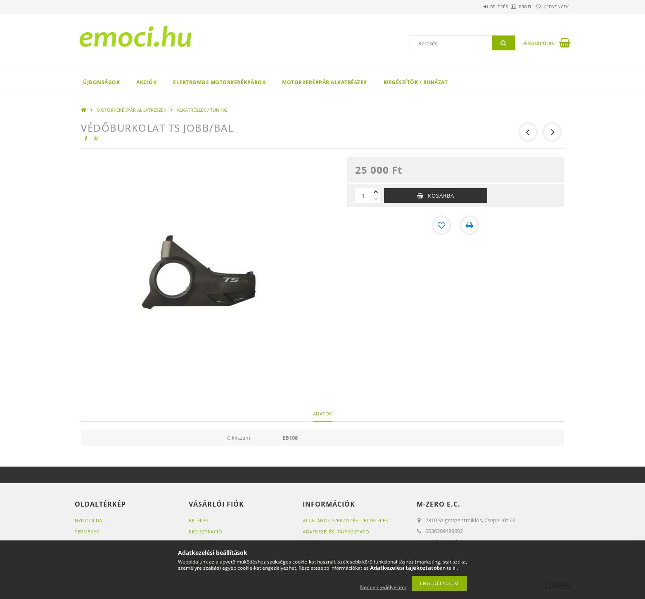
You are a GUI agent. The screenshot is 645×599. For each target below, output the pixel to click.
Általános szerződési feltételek (346, 520)
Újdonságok (101, 82)
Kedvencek (551, 6)
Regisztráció (205, 531)
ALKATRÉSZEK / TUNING (202, 110)
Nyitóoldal (90, 520)
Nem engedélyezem (383, 587)
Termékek (87, 531)
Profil (511, 6)
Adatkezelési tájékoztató (336, 531)
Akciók (146, 82)
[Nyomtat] (469, 225)
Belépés (475, 6)
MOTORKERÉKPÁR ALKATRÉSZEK (324, 82)
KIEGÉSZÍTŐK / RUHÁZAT (416, 82)
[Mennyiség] (363, 195)
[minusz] (376, 199)
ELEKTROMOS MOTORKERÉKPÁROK (219, 82)
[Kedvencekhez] (441, 225)
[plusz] (376, 192)
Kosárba (441, 195)
